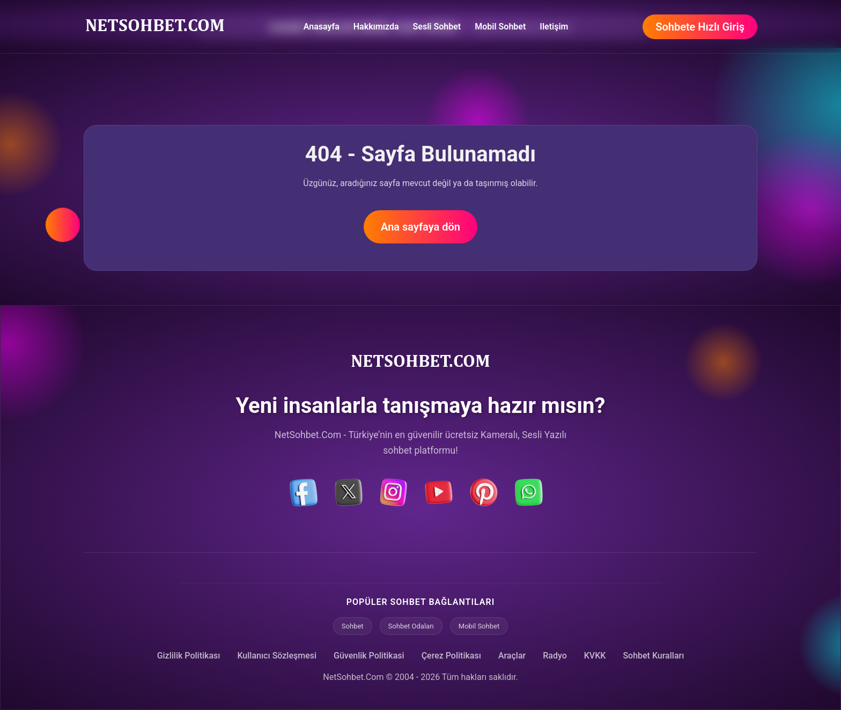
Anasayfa (322, 26)
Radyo (555, 655)
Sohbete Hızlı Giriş (699, 26)
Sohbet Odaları (411, 626)
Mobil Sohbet (500, 26)
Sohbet (353, 626)
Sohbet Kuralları (653, 655)
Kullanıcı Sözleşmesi (276, 655)
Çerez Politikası (451, 655)
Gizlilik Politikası (188, 655)
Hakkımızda (376, 26)
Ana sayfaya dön (420, 226)
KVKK (595, 655)
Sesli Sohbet (437, 26)
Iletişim (554, 26)
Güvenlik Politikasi (369, 655)
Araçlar (512, 655)
